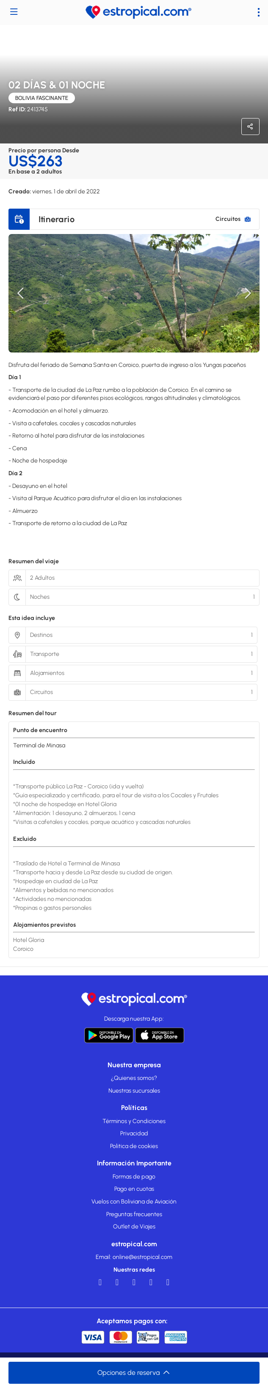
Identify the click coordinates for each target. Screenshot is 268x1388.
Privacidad (134, 1133)
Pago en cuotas (134, 1188)
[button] (21, 293)
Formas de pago (134, 1176)
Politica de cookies (134, 1146)
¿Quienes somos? (134, 1078)
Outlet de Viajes (134, 1226)
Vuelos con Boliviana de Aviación (134, 1201)
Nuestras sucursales (134, 1090)
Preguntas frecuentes (134, 1214)
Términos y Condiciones (134, 1121)
